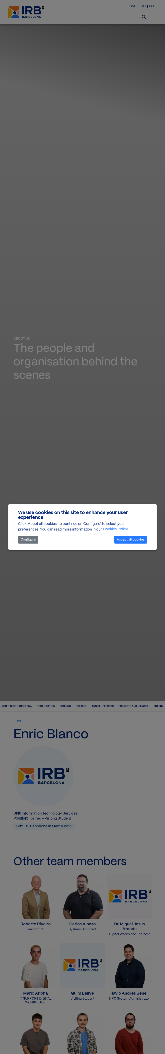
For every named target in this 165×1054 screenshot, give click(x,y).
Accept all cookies (130, 539)
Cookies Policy (115, 529)
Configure (28, 539)
